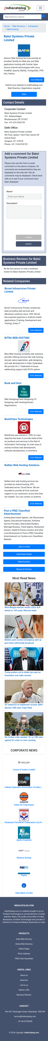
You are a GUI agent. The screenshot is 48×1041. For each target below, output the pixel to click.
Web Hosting (13, 29)
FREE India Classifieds (24, 959)
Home (6, 26)
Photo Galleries (24, 954)
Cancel (28, 237)
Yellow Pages (24, 949)
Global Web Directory (24, 944)
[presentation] (26, 227)
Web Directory (18, 26)
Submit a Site (24, 990)
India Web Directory (24, 939)
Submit (28, 244)
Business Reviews (24, 995)
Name (10, 191)
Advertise (24, 980)
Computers (33, 26)
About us (24, 975)
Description (12, 203)
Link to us (24, 985)
